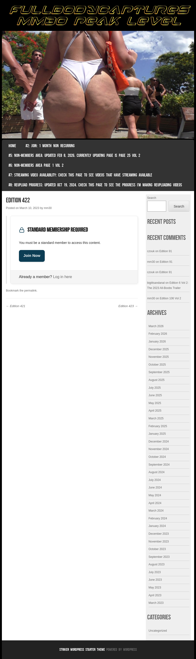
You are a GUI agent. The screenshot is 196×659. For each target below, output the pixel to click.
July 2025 (155, 387)
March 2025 (156, 418)
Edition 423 (128, 306)
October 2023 (157, 549)
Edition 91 (165, 251)
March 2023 (156, 603)
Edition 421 (15, 306)
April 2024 (155, 503)
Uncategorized (158, 630)
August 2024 (157, 472)
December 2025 (159, 349)
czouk (151, 251)
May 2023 (155, 587)
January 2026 (157, 341)
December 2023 (159, 533)
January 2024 (157, 526)
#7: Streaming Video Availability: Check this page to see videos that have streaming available (80, 175)
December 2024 (159, 441)
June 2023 (155, 579)
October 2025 (157, 364)
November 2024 (159, 449)
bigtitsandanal (156, 282)
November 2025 (159, 357)
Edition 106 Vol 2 (170, 298)
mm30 (48, 208)
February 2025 (158, 426)
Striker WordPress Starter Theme (82, 649)
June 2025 (155, 395)
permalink (30, 290)
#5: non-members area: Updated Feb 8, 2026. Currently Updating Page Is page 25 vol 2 (74, 155)
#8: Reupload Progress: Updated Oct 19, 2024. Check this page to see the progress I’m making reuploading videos (95, 185)
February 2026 (158, 333)
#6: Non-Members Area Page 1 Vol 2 (36, 165)
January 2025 (157, 433)
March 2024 (156, 510)
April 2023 (155, 595)
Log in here (62, 277)
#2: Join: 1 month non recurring (50, 145)
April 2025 (155, 410)
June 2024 (155, 487)
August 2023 (157, 564)
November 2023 (159, 541)
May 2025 (155, 403)
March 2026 (156, 326)
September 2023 (159, 557)
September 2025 (159, 372)
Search (151, 198)
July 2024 (155, 480)
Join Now (31, 256)
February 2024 (158, 518)
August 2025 (157, 380)
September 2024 (159, 464)
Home (12, 145)
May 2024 (155, 495)
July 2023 (155, 572)
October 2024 (157, 457)
